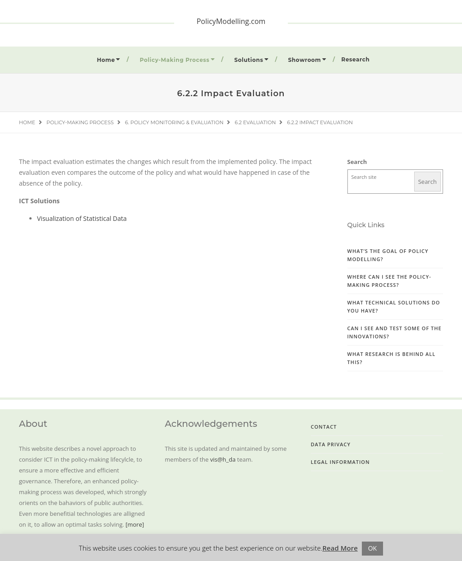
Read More (340, 547)
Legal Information (340, 461)
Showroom (304, 59)
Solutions (248, 59)
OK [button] (372, 548)
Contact (324, 426)
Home (106, 59)
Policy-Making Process (174, 59)
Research (356, 59)
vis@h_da (223, 459)
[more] (134, 524)
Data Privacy (331, 444)
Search (357, 162)
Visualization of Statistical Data (82, 218)
